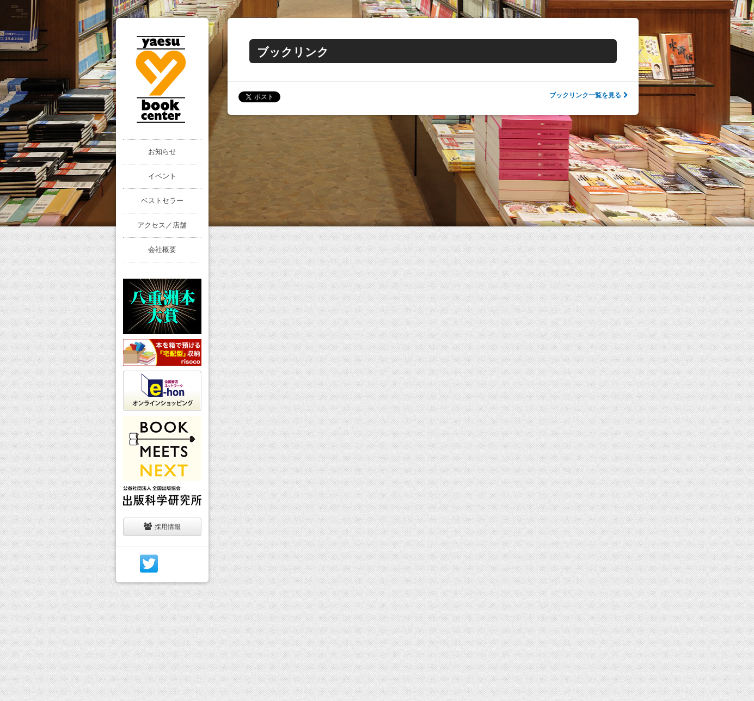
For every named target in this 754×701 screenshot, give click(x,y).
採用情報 (162, 526)
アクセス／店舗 (162, 225)
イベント (162, 176)
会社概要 (162, 249)
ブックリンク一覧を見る (588, 95)
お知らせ (162, 151)
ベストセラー (162, 200)
